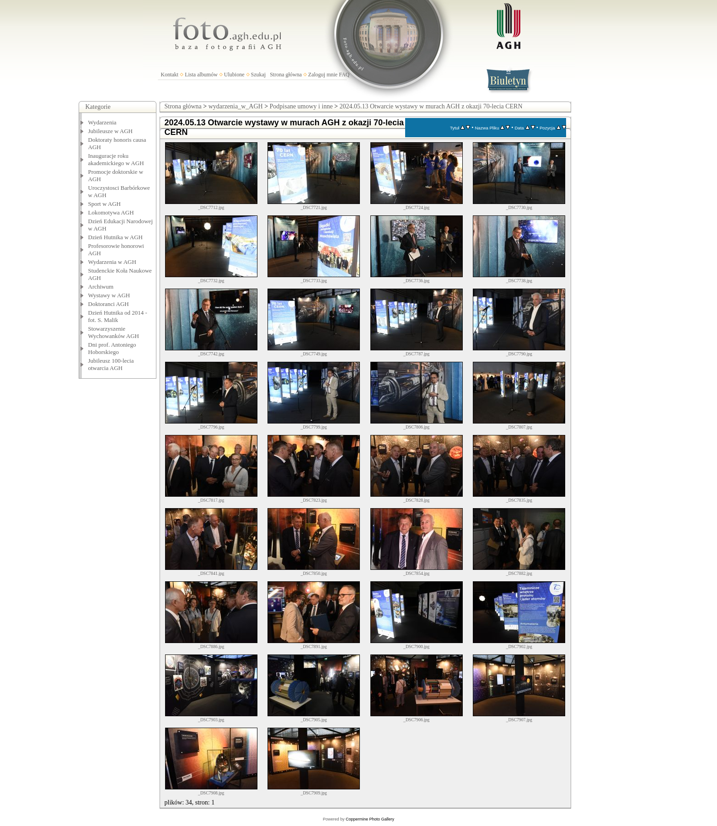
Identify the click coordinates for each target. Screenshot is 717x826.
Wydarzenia (102, 122)
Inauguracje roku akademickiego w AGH (116, 159)
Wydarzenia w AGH (112, 261)
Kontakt (170, 74)
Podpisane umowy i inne (301, 106)
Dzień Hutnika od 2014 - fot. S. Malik (117, 316)
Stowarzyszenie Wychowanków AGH (113, 332)
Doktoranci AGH (108, 303)
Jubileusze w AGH (110, 131)
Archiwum (101, 286)
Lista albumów (201, 74)
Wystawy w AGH (109, 295)
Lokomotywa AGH (111, 212)
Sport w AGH (104, 203)
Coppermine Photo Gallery (370, 819)
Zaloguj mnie (322, 74)
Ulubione (234, 74)
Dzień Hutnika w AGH (115, 237)
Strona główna (286, 74)
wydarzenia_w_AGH (236, 106)
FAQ (344, 74)
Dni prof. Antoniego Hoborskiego (112, 348)
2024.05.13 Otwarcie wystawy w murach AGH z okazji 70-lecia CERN (431, 106)
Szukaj (258, 74)
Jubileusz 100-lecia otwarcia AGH (111, 364)
